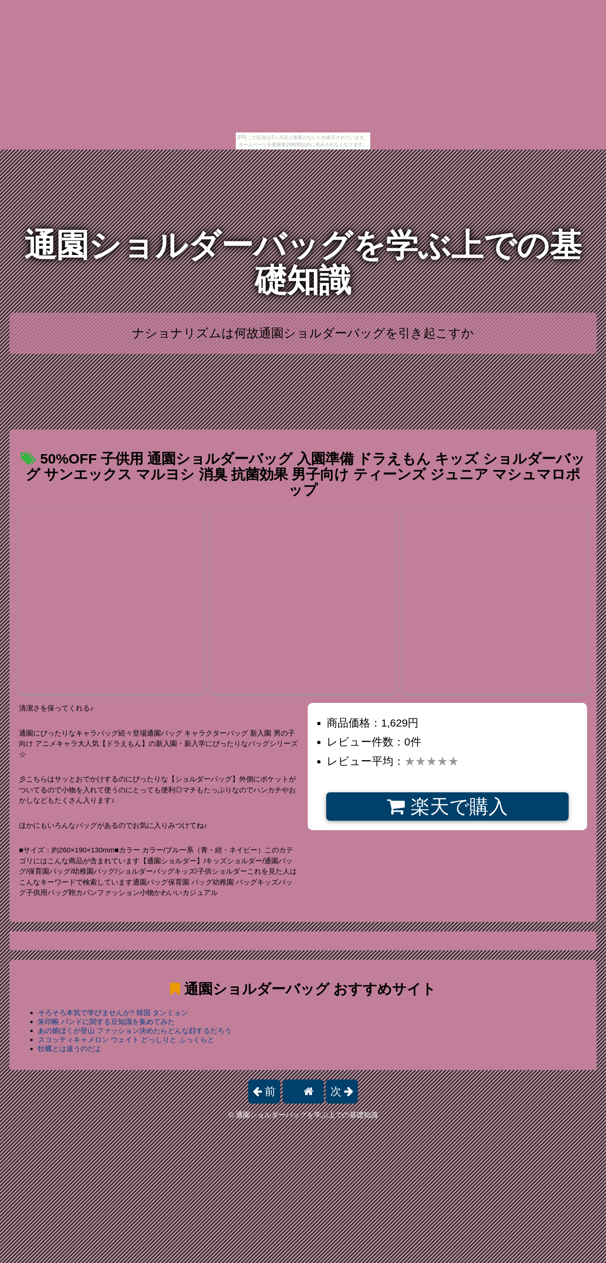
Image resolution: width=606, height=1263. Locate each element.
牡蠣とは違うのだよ (70, 1048)
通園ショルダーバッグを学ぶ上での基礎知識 (303, 263)
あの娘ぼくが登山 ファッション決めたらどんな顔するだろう (135, 1030)
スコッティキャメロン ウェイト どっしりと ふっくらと (126, 1039)
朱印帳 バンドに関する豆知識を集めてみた (106, 1021)
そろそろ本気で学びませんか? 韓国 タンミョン (113, 1013)
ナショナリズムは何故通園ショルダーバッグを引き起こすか (303, 333)
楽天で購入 (447, 806)
